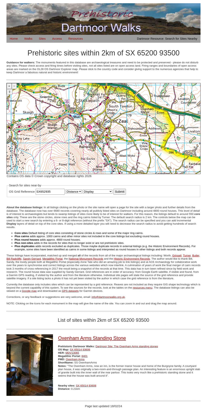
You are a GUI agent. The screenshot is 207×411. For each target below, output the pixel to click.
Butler (195, 255)
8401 (84, 356)
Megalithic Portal (52, 258)
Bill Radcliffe (13, 258)
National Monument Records (86, 258)
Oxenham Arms (75, 359)
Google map (29, 290)
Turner (187, 255)
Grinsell (177, 255)
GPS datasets (70, 290)
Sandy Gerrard (32, 258)
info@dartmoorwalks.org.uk (108, 296)
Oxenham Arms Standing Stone (92, 338)
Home (14, 38)
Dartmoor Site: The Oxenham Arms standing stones (127, 346)
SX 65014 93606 (80, 349)
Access (57, 38)
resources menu (142, 287)
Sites (42, 38)
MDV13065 (72, 352)
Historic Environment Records (132, 258)
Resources (75, 38)
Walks (28, 38)
